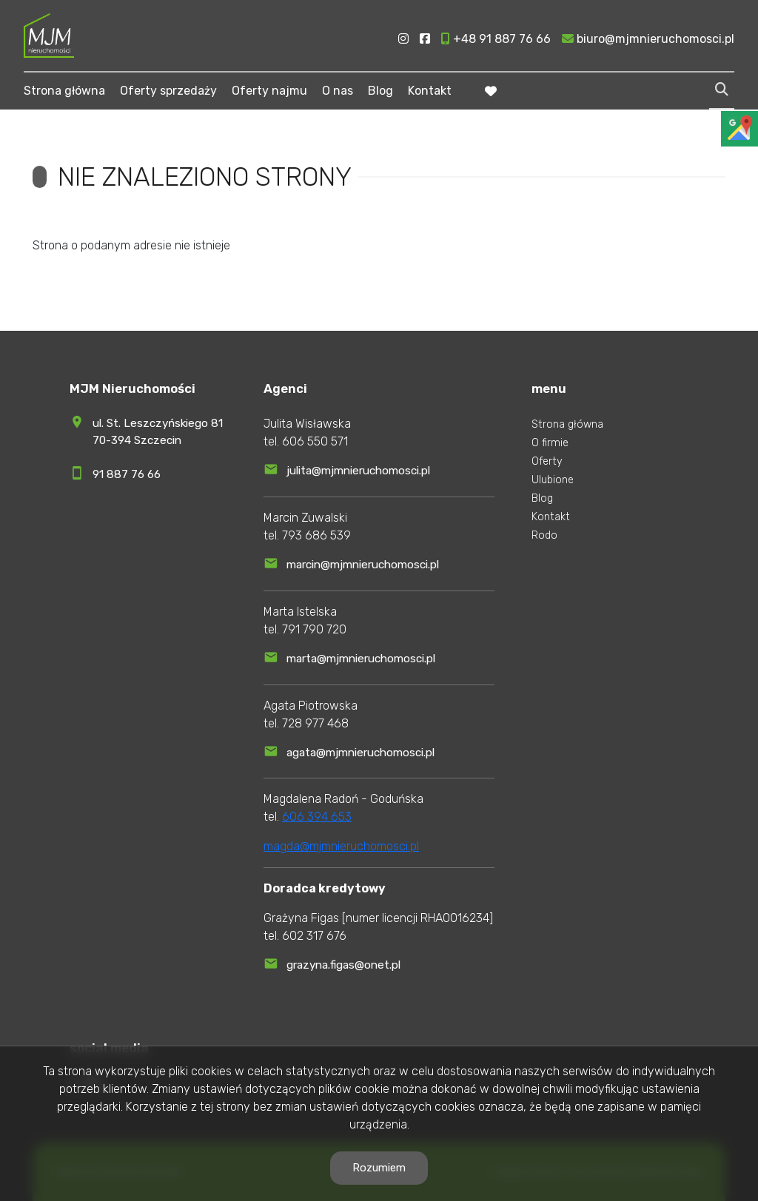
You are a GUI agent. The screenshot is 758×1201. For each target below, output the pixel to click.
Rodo (544, 535)
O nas (337, 91)
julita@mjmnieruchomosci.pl (358, 470)
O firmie (549, 443)
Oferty (547, 461)
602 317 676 (314, 936)
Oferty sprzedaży (168, 91)
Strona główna (64, 91)
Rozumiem (379, 1167)
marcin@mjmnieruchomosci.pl (362, 564)
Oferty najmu (269, 91)
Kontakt (430, 91)
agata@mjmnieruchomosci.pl (360, 752)
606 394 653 (317, 817)
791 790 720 (314, 629)
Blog (380, 91)
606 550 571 (315, 441)
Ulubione (552, 480)
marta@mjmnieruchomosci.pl (360, 658)
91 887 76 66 (127, 474)
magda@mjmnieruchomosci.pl (341, 846)
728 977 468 (315, 723)
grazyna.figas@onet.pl (343, 965)
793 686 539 (316, 535)
